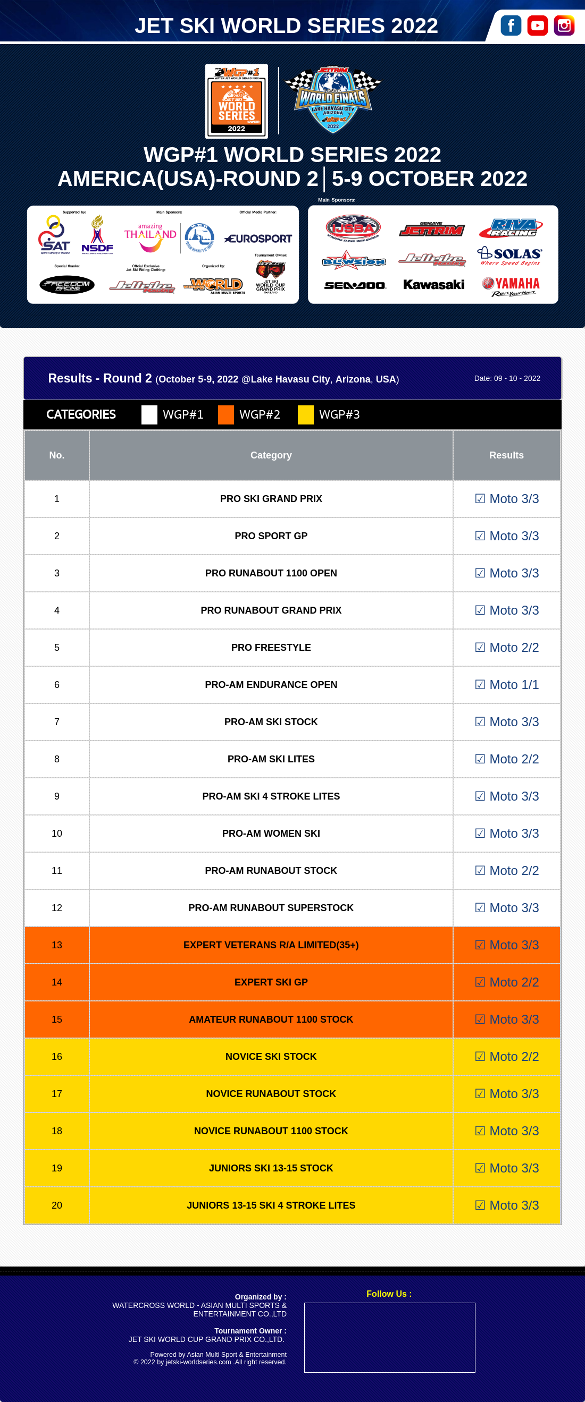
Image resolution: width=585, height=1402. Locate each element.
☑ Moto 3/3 (506, 498)
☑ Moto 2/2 (506, 647)
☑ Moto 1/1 (506, 684)
